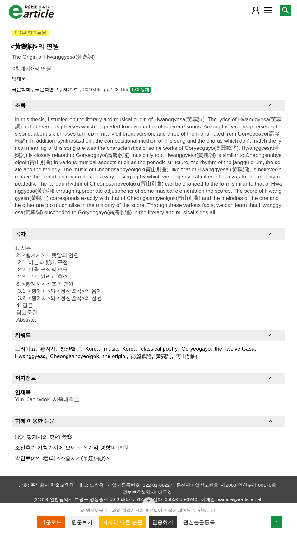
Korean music (101, 349)
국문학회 (22, 89)
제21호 (71, 89)
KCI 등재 (140, 89)
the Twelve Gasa (234, 349)
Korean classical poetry (149, 349)
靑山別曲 (186, 356)
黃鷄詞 (164, 356)
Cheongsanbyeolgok (74, 356)
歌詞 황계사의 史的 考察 (43, 437)
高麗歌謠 (141, 356)
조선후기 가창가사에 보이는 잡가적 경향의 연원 (71, 447)
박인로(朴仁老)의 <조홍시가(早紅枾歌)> (62, 458)
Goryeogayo (196, 349)
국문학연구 (47, 89)
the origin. (115, 356)
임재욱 (19, 78)
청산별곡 (70, 349)
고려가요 (25, 349)
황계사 (48, 349)
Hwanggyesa (30, 356)
